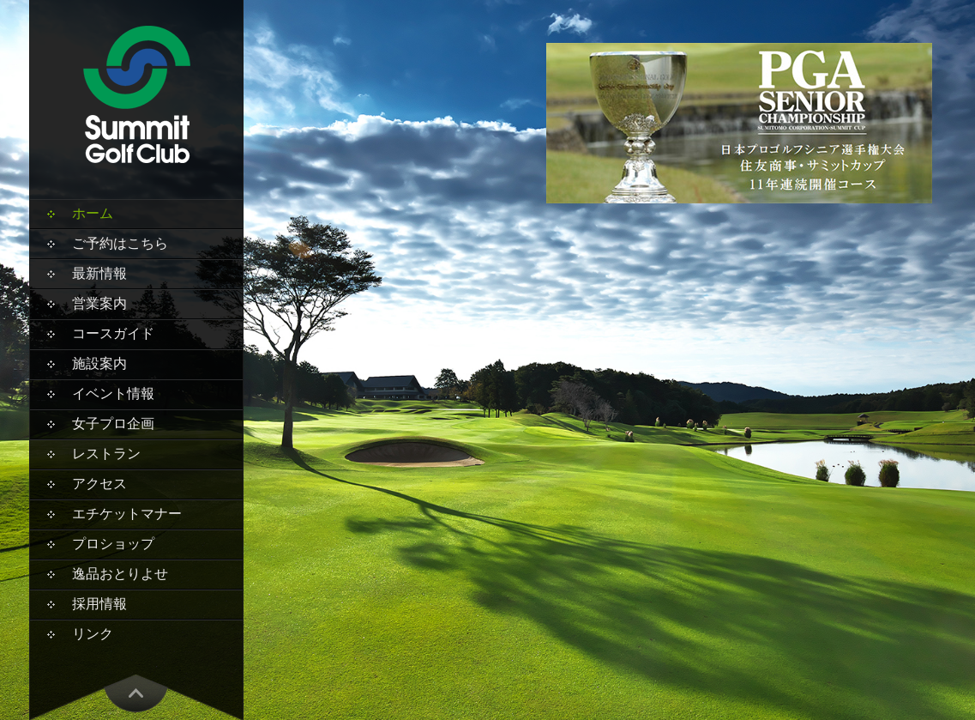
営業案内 (99, 303)
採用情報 (99, 603)
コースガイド (113, 333)
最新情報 (99, 273)
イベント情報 (113, 393)
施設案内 (99, 363)
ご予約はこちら (120, 243)
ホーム (92, 213)
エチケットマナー (127, 513)
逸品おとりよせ (120, 573)
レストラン (106, 453)
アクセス (99, 483)
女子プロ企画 (113, 423)
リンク (92, 633)
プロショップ (113, 543)
